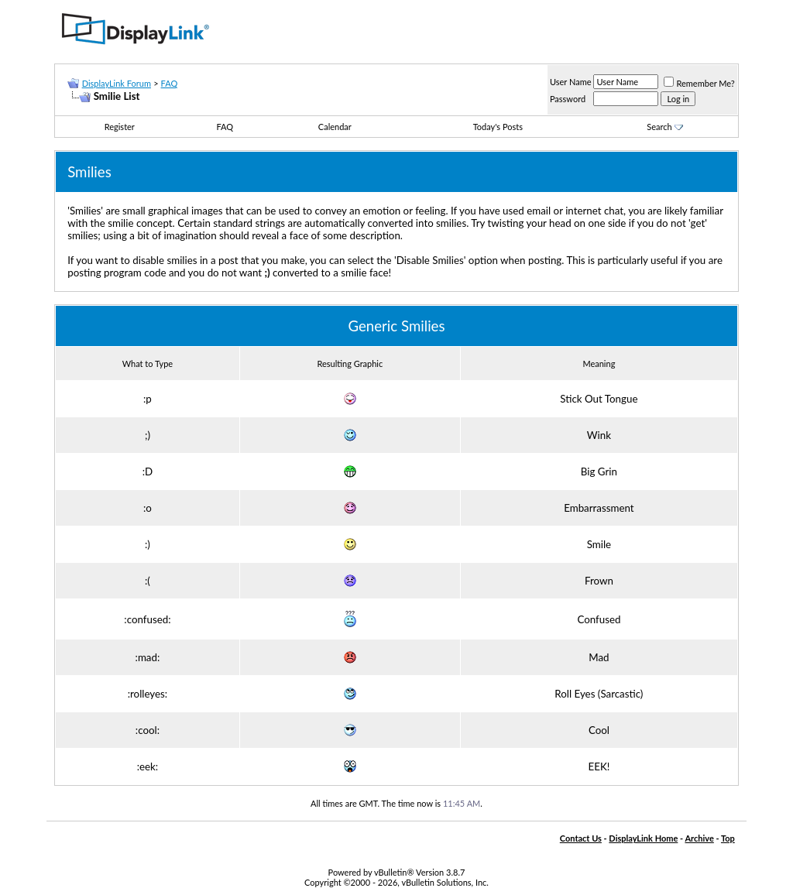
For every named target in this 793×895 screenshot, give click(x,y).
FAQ (169, 83)
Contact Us (581, 838)
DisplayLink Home (643, 838)
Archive (699, 838)
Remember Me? (699, 83)
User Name (571, 82)
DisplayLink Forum (116, 83)
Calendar (335, 127)
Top (728, 838)
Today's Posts (498, 127)
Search (664, 127)
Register (120, 127)
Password (567, 99)
